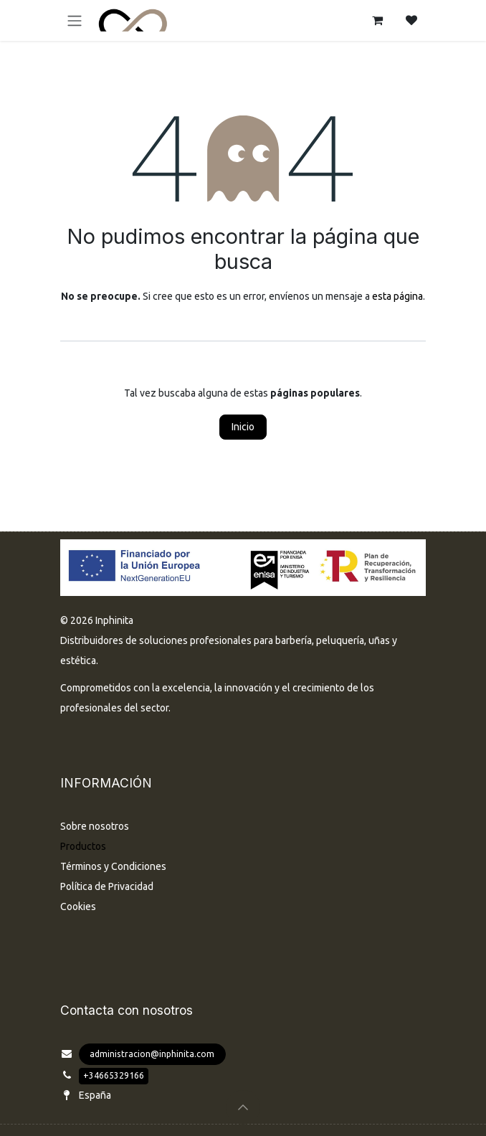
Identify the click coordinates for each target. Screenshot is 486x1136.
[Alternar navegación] (74, 20)
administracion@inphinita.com (152, 1054)
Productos (83, 846)
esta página (397, 296)
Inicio (243, 426)
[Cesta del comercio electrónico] (377, 20)
